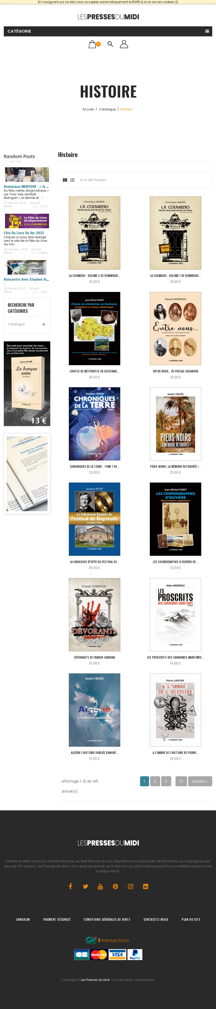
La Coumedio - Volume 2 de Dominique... (94, 275)
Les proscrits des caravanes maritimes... (175, 657)
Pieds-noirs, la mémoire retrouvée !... (175, 466)
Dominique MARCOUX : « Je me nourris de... (37, 186)
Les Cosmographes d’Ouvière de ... (175, 562)
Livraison (23, 919)
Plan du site (191, 919)
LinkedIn (146, 886)
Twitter (85, 886)
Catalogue (16, 324)
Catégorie (19, 31)
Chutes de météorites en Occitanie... (94, 371)
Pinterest (116, 886)
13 (181, 781)
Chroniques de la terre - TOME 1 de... (94, 466)
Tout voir (15, 161)
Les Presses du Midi (95, 980)
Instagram (131, 886)
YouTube (101, 886)
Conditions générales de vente (107, 919)
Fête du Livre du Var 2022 (24, 232)
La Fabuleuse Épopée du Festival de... (94, 562)
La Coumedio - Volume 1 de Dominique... (175, 275)
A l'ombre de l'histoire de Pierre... (175, 752)
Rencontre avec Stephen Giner (28, 279)
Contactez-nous (156, 919)
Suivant (200, 781)
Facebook (70, 886)
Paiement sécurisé (56, 919)
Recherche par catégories (21, 308)
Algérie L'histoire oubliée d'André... (94, 752)
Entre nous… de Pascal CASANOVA (175, 371)
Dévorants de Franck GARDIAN (94, 657)
